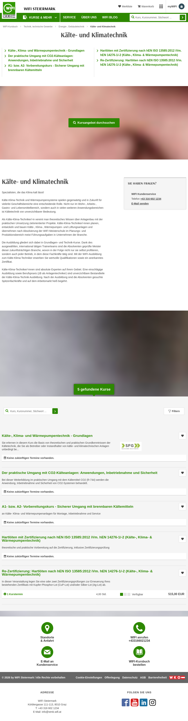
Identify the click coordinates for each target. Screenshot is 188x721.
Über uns (89, 17)
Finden (182, 17)
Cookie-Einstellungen (89, 677)
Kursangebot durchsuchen (94, 122)
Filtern (174, 411)
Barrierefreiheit (157, 677)
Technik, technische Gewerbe (38, 26)
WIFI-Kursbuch (10, 26)
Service (69, 17)
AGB (143, 677)
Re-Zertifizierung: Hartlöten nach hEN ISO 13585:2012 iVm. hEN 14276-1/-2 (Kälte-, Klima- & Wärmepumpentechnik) (77, 572)
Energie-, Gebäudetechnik (71, 26)
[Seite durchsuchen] (158, 17)
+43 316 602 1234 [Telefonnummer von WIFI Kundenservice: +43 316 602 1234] (150, 198)
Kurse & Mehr (38, 17)
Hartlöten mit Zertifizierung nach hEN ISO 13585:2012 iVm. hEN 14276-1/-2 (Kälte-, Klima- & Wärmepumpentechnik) (77, 538)
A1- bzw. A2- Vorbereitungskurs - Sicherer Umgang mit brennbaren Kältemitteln (67, 506)
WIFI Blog (110, 17)
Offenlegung (112, 677)
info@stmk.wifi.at (51, 711)
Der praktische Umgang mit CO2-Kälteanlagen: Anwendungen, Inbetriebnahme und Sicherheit (79, 473)
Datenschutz (130, 677)
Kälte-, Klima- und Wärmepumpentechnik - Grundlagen (46, 50)
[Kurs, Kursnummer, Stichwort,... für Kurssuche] (31, 411)
